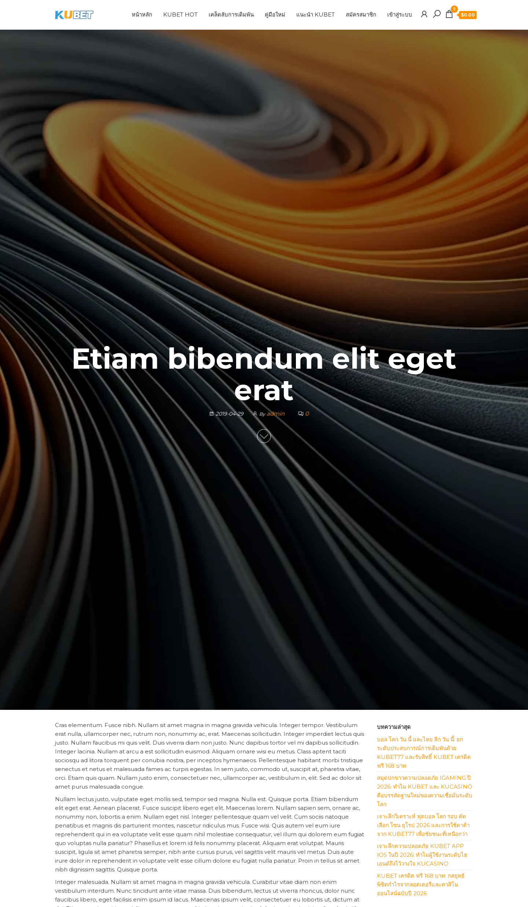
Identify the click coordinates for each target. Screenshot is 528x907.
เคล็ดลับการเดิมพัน (231, 14)
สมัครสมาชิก (361, 14)
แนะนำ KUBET (315, 14)
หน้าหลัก (142, 14)
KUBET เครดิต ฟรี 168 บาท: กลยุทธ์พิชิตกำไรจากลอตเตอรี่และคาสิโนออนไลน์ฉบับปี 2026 (421, 884)
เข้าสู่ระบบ (399, 14)
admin (276, 413)
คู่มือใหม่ (275, 14)
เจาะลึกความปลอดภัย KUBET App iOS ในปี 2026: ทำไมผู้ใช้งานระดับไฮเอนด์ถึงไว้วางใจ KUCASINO (422, 855)
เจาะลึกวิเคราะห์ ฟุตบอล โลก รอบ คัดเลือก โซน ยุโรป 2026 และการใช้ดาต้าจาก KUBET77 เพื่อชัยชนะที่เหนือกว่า (423, 825)
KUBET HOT (180, 14)
